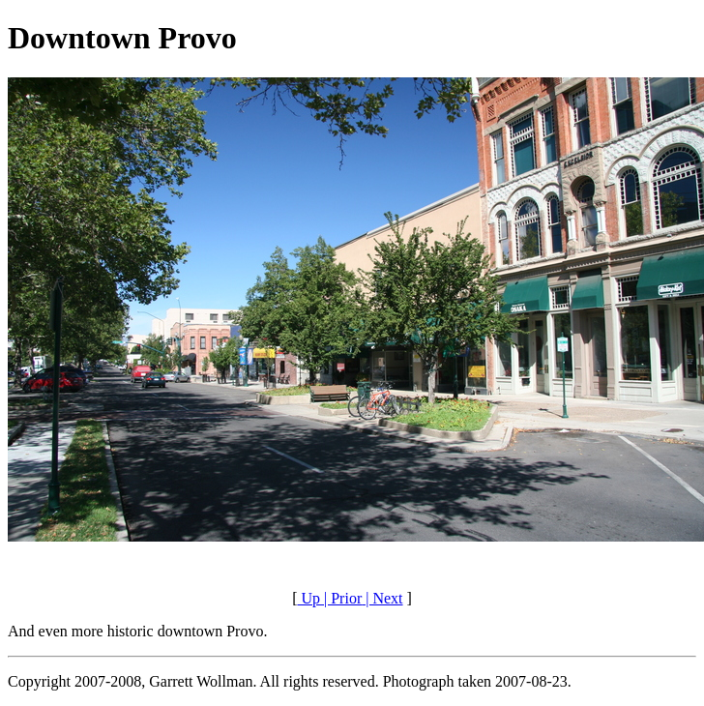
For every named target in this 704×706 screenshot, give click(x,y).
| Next (382, 598)
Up (308, 598)
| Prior (341, 598)
